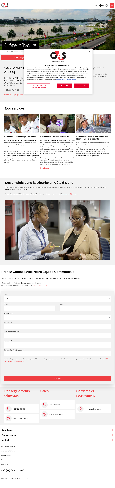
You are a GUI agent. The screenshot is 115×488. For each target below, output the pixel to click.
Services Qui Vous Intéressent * (14, 350)
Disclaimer (4, 460)
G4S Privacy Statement (8, 446)
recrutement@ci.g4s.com (93, 409)
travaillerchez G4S (39, 285)
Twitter (13, 470)
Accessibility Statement (8, 451)
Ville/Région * (8, 313)
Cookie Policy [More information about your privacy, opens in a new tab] (60, 79)
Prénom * (7, 304)
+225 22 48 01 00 (19, 409)
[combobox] (57, 317)
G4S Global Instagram (17, 470)
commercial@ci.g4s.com (56, 414)
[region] (58, 71)
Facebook (3, 470)
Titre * (6, 294)
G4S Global (8, 52)
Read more (44, 168)
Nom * (62, 304)
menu (112, 5)
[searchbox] (6, 354)
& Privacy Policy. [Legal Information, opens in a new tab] (70, 79)
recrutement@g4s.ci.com (70, 194)
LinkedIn (8, 470)
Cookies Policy (6, 455)
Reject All (64, 85)
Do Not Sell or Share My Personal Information (39, 86)
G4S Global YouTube (22, 470)
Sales (44, 391)
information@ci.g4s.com (13, 94)
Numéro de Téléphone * (12, 331)
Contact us (16, 52)
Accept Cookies (81, 85)
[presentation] (21, 368)
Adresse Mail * (9, 322)
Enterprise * (8, 341)
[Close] (89, 51)
